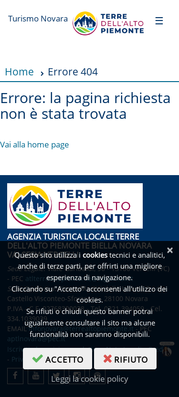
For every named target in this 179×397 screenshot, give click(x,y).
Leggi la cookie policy (89, 378)
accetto (62, 358)
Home (19, 71)
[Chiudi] (170, 250)
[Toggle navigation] (159, 20)
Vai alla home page (34, 144)
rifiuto (130, 358)
